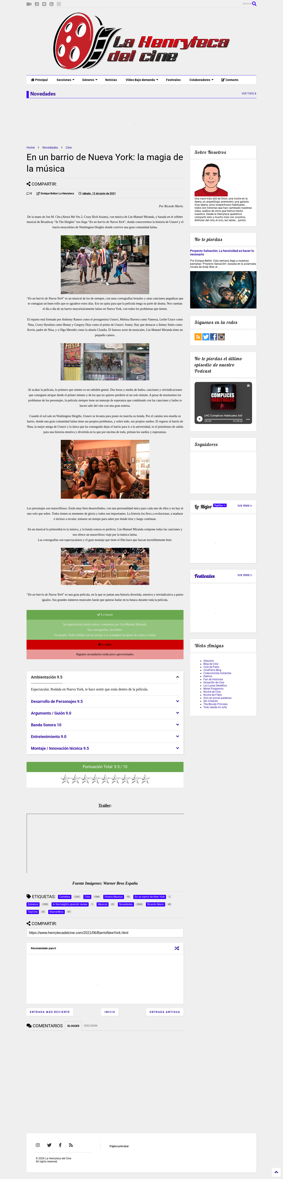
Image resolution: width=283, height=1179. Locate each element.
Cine (69, 147)
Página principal (118, 1146)
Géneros (90, 80)
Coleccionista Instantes (217, 673)
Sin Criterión (210, 701)
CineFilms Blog (212, 670)
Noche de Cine (212, 691)
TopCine (220, 505)
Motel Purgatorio (213, 688)
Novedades (50, 147)
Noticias (111, 80)
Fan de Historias (213, 679)
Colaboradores (201, 80)
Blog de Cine (210, 663)
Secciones (66, 80)
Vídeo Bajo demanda (142, 80)
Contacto (229, 80)
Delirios (207, 676)
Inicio (110, 1012)
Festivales (173, 80)
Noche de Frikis (212, 694)
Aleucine (208, 660)
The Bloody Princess (215, 704)
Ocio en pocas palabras (217, 698)
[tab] (105, 677)
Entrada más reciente (50, 1012)
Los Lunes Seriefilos (215, 685)
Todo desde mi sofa (215, 707)
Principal (39, 80)
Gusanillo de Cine (213, 682)
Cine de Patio (211, 667)
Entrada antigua (165, 1012)
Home (31, 147)
